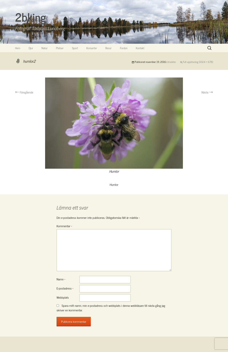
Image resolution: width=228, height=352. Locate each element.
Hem (17, 48)
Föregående (24, 92)
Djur (31, 48)
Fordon (123, 48)
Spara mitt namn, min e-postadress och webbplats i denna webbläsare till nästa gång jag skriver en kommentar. (111, 307)
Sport (75, 48)
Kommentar (64, 225)
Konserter (91, 48)
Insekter (172, 61)
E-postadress (65, 288)
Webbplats (63, 297)
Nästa (207, 92)
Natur (44, 48)
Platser (60, 48)
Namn (61, 279)
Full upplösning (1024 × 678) (198, 61)
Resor (108, 48)
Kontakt (140, 48)
